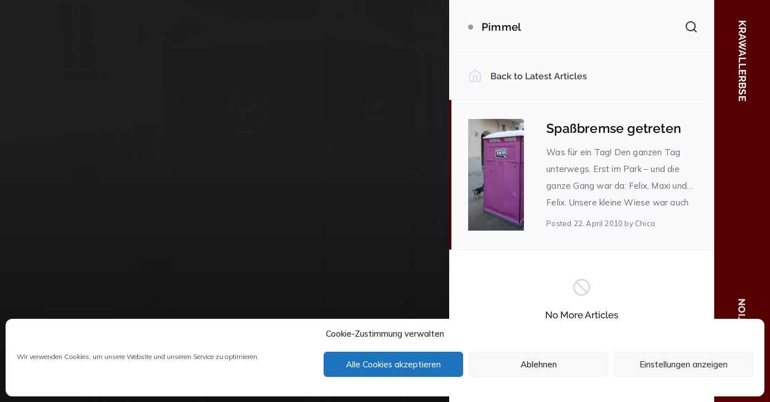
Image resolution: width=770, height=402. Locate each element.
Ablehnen (539, 364)
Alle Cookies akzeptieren (393, 364)
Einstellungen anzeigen (683, 364)
